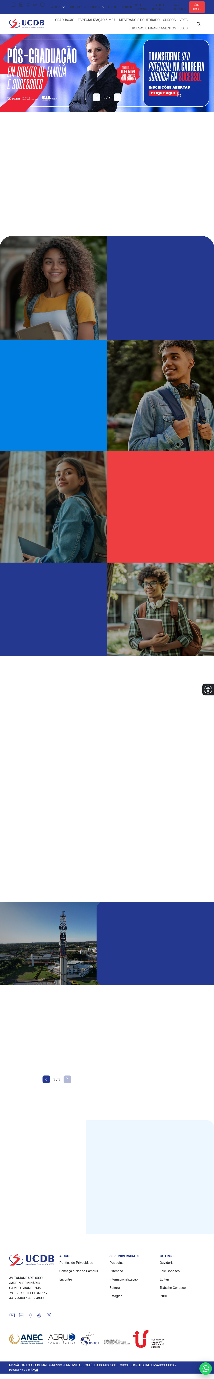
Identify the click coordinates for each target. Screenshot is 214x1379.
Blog (184, 28)
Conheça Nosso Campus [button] (87, 7)
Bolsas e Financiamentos (154, 28)
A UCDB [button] (58, 7)
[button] (208, 689)
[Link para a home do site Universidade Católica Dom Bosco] (31, 1260)
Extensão (116, 1271)
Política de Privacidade (76, 1263)
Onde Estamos (140, 7)
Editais (112, 7)
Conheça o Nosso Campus (78, 1271)
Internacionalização (124, 1279)
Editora (115, 1288)
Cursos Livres (175, 20)
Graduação (64, 20)
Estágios (116, 1296)
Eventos (126, 7)
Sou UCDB (197, 7)
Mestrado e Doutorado (139, 20)
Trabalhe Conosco (158, 7)
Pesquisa (117, 1263)
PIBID (164, 1296)
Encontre (65, 1279)
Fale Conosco (180, 7)
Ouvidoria (166, 1263)
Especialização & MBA (97, 20)
